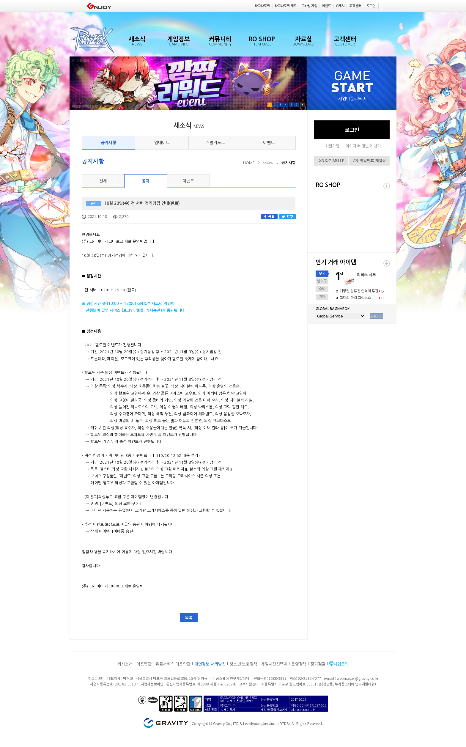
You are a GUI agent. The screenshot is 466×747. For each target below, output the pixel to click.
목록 (189, 618)
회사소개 (125, 664)
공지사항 (108, 143)
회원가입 (332, 146)
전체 (103, 181)
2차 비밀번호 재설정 (369, 161)
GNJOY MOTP (331, 161)
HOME (249, 163)
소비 (322, 289)
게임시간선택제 (274, 664)
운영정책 (298, 664)
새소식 (268, 163)
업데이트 (162, 143)
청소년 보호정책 (243, 664)
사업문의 (341, 664)
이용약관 (144, 664)
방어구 (322, 281)
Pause (302, 105)
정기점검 (317, 664)
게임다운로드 (352, 99)
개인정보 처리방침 (210, 664)
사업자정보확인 (152, 683)
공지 (145, 181)
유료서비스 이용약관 (173, 664)
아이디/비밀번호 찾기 (363, 146)
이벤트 (269, 143)
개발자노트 (215, 143)
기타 (322, 296)
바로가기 (376, 316)
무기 (322, 273)
